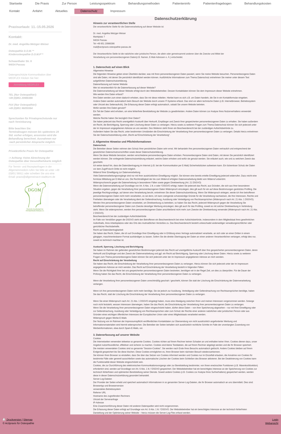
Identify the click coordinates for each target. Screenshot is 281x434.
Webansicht (271, 423)
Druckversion (12, 419)
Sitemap (27, 419)
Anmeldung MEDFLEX (26, 84)
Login (275, 419)
